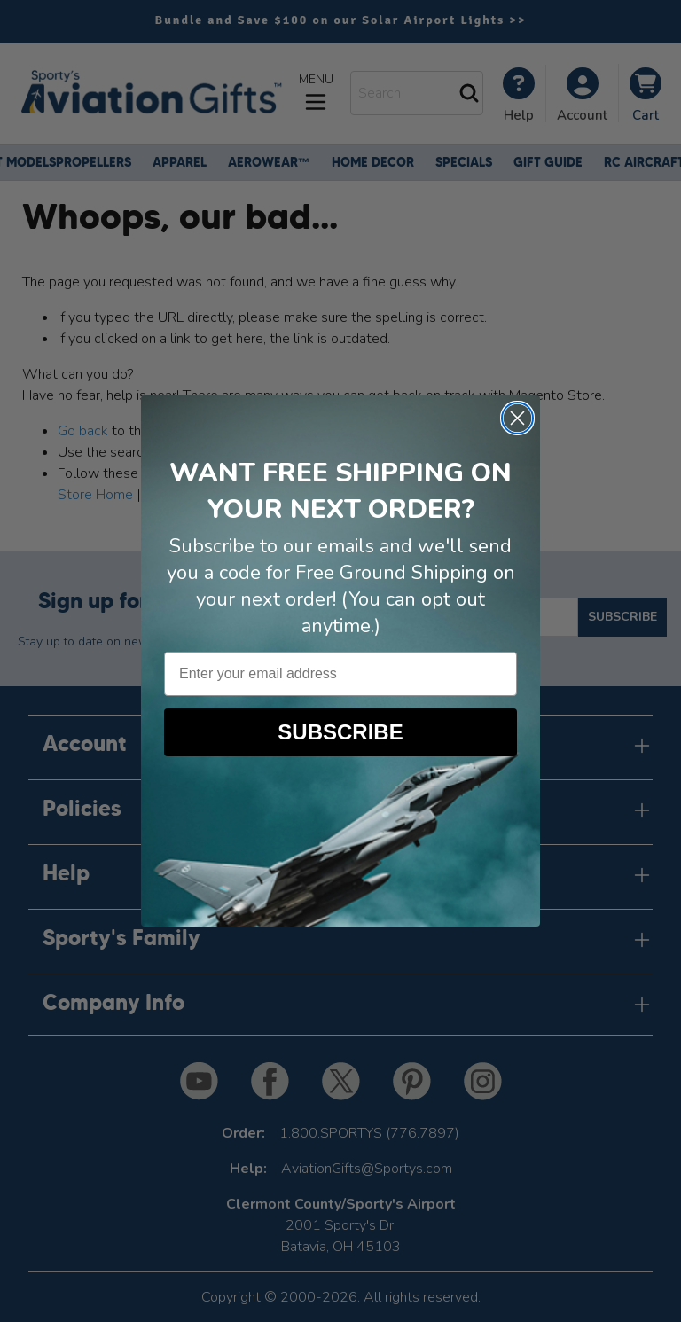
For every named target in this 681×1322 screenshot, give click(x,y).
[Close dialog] (517, 418)
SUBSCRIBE (340, 732)
